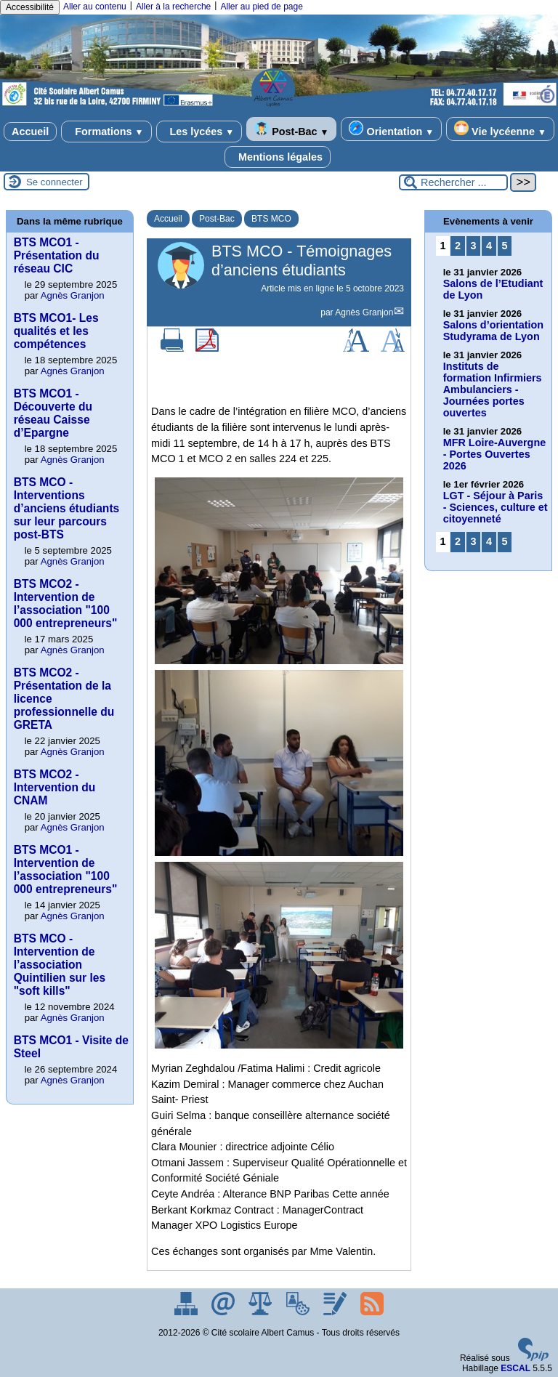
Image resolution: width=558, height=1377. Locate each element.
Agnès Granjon (364, 312)
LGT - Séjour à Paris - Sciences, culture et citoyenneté (495, 507)
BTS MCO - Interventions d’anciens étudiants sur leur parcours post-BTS (67, 508)
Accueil (30, 131)
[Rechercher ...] (453, 182)
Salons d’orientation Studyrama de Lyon (493, 330)
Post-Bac (291, 129)
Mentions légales (277, 157)
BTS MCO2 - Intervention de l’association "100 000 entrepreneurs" (66, 603)
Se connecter (54, 182)
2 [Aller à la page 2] (458, 245)
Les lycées (199, 131)
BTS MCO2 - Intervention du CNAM (55, 787)
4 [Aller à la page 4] (489, 245)
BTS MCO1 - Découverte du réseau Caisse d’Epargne (53, 413)
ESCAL (515, 1368)
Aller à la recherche (173, 6)
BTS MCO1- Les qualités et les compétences (56, 331)
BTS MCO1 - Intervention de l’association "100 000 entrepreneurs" (66, 869)
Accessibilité (30, 7)
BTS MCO (271, 219)
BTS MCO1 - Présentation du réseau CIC (57, 255)
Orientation (391, 129)
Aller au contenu (94, 6)
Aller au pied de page (261, 6)
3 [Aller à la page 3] (473, 245)
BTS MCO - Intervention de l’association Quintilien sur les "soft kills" (60, 964)
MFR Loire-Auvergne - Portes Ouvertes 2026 (494, 454)
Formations (106, 131)
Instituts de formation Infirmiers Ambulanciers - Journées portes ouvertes (492, 389)
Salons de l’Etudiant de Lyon (493, 289)
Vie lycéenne (500, 129)
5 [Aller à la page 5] (505, 245)
